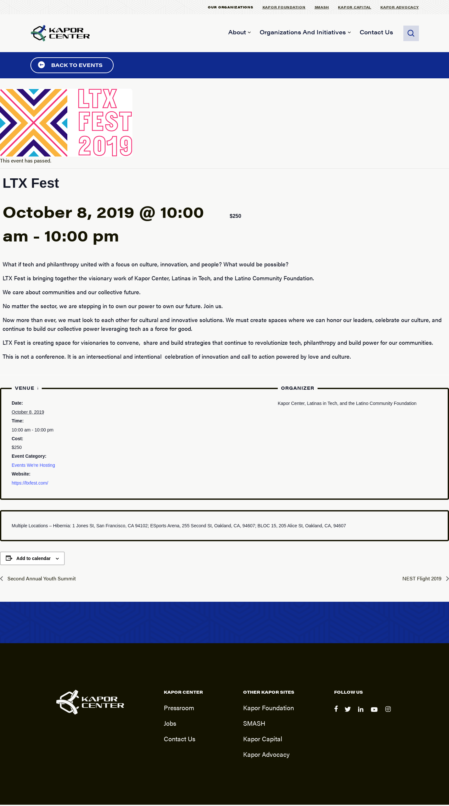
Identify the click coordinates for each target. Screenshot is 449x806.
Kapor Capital (354, 7)
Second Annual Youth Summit (41, 579)
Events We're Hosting (33, 466)
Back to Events (70, 66)
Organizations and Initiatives (303, 32)
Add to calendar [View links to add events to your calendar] (34, 559)
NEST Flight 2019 (422, 579)
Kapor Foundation (284, 7)
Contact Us (376, 32)
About (237, 32)
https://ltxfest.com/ (30, 484)
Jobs (170, 724)
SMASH (322, 7)
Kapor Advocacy (399, 7)
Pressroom (179, 708)
